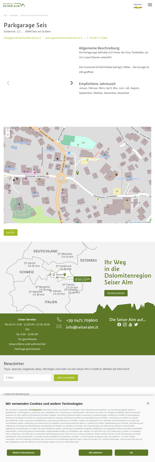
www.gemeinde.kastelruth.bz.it (63, 38)
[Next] (71, 83)
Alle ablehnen (95, 452)
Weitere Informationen (24, 452)
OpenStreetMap (136, 222)
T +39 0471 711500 (97, 38)
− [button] (8, 135)
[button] (148, 403)
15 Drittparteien (35, 410)
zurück (11, 232)
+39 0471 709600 (77, 320)
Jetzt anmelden (66, 378)
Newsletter (14, 363)
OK (131, 452)
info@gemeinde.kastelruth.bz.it (22, 38)
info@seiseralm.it (77, 327)
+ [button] (8, 130)
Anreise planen (116, 293)
